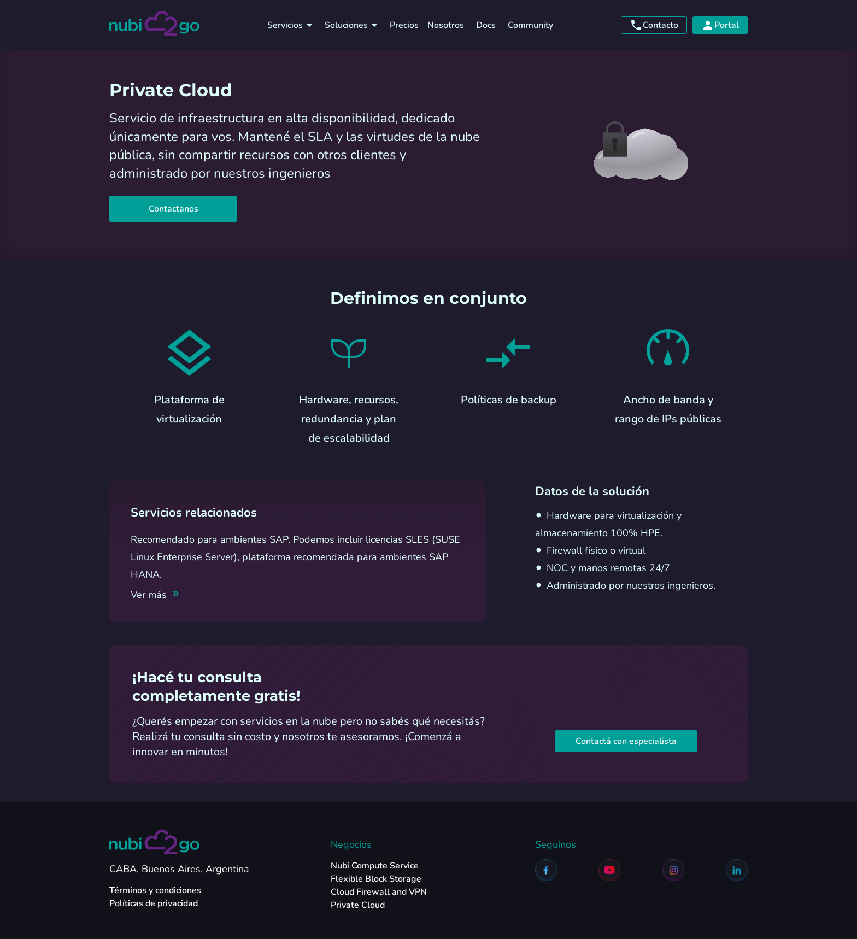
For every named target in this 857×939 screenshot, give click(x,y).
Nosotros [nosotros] (445, 25)
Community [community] (530, 25)
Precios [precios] (404, 25)
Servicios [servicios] (291, 25)
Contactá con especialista (626, 741)
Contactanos (173, 208)
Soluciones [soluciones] (352, 25)
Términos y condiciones (155, 890)
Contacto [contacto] (653, 25)
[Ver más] (155, 594)
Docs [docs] (486, 25)
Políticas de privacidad (153, 903)
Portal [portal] (720, 25)
